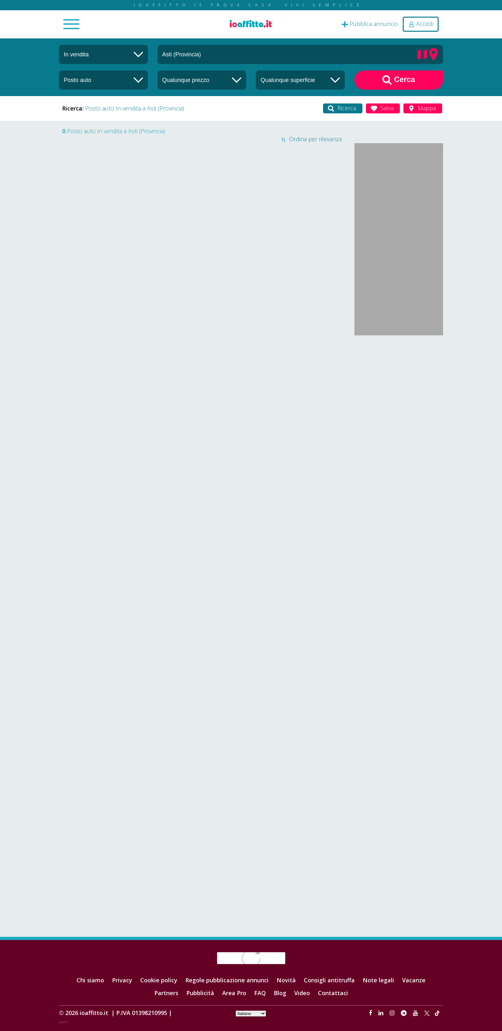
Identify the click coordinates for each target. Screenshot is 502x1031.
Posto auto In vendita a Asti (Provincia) (134, 108)
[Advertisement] (398, 436)
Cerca (398, 80)
